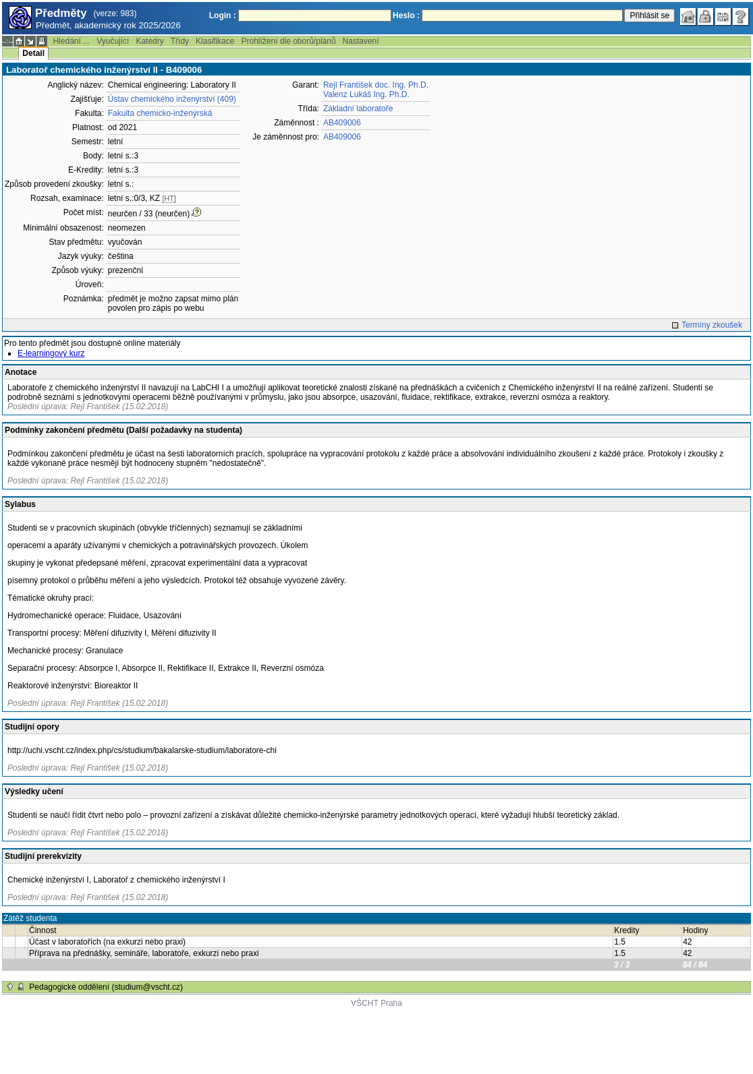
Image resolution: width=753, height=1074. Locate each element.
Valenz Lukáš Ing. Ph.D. (366, 94)
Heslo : (406, 15)
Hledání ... (71, 41)
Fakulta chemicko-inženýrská (160, 113)
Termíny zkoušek (711, 325)
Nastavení (361, 41)
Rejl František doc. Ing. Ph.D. (375, 85)
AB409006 (342, 122)
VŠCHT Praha (376, 1003)
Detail (33, 53)
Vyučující (112, 41)
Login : (222, 15)
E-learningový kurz (51, 353)
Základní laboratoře (358, 108)
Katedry (149, 41)
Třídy (180, 41)
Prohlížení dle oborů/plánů (288, 41)
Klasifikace (215, 41)
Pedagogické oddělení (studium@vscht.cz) (106, 987)
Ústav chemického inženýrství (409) (172, 99)
